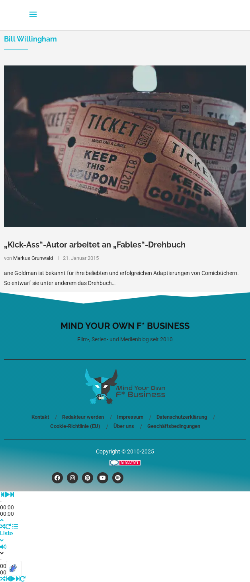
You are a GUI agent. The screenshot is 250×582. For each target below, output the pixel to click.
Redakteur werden (83, 417)
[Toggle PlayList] (125, 533)
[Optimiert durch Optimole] (14, 568)
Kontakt (40, 417)
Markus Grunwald (33, 258)
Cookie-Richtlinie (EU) (75, 426)
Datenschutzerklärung (181, 417)
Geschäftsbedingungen (173, 426)
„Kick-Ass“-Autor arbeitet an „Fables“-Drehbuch (95, 244)
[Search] (217, 15)
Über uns (123, 426)
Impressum (130, 417)
